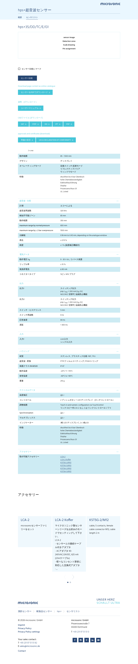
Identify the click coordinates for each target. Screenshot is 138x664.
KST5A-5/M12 (65, 471)
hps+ (59, 611)
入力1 (22, 339)
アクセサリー (25, 451)
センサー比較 (27, 78)
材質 (21, 356)
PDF (68, 124)
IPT (56, 124)
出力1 (22, 288)
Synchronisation (26, 413)
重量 (21, 381)
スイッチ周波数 (26, 315)
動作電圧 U (25, 259)
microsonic (28, 604)
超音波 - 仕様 (25, 200)
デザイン (23, 161)
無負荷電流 (24, 269)
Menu (19, 4)
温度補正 (23, 395)
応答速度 (23, 320)
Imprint (21, 625)
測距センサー (24, 611)
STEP (34, 124)
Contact (22, 651)
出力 (21, 283)
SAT (22, 124)
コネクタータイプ (27, 274)
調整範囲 (23, 405)
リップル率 (24, 264)
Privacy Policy (24, 628)
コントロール (25, 400)
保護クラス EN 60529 (28, 366)
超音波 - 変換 (25, 361)
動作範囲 (23, 156)
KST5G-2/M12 (65, 462)
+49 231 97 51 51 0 (81, 632)
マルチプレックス (27, 417)
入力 (21, 334)
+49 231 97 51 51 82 (28, 643)
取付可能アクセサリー (29, 456)
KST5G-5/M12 (65, 465)
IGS (46, 124)
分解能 (22, 235)
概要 (20, 17)
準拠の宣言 (26, 140)
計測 (21, 205)
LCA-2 (62, 456)
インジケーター (26, 422)
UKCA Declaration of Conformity (55, 140)
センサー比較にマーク (31, 69)
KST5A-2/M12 (65, 468)
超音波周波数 (25, 210)
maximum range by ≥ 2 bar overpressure (36, 230)
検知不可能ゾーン (27, 215)
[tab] (69, 200)
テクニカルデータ (27, 390)
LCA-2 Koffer (65, 459)
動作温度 (23, 371)
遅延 (21, 325)
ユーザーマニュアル (30, 108)
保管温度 (23, 376)
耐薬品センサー (44, 611)
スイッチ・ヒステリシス (30, 310)
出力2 (22, 299)
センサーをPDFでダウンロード (34, 92)
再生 (21, 240)
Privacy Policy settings (29, 632)
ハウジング (24, 351)
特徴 (21, 176)
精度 (21, 245)
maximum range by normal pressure (35, 225)
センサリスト (32, 17)
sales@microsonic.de (30, 646)
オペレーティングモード (30, 166)
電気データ (24, 254)
